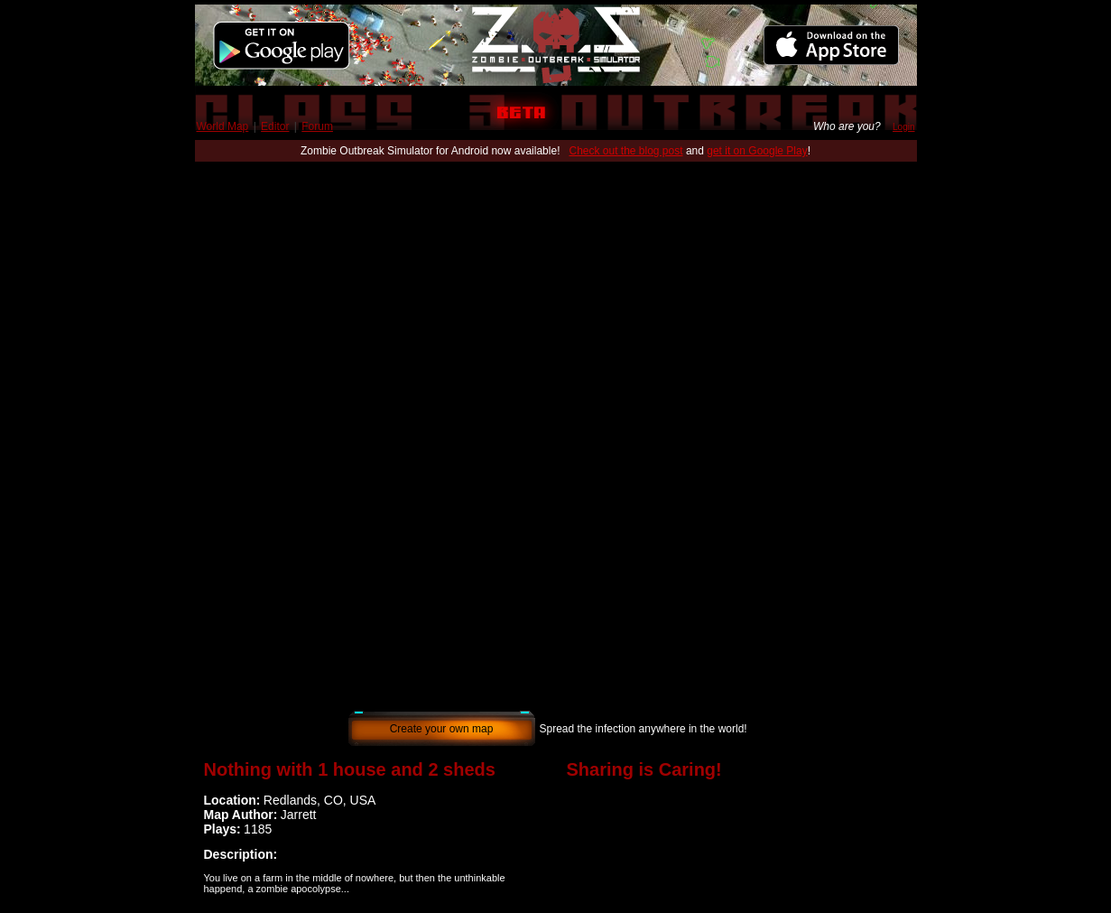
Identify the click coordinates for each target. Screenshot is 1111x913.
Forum (317, 126)
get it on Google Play (757, 150)
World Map (223, 126)
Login (903, 127)
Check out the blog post (625, 150)
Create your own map (442, 728)
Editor (275, 126)
